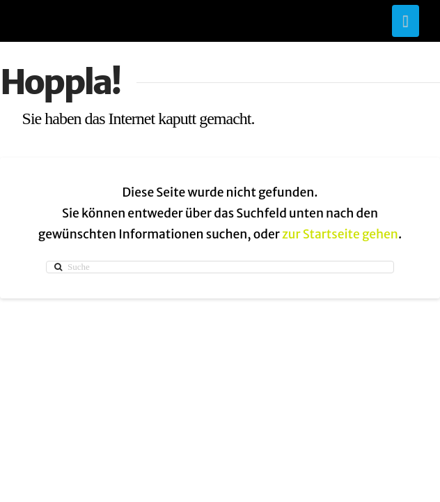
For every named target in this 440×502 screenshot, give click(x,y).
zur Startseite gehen (340, 234)
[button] (405, 21)
